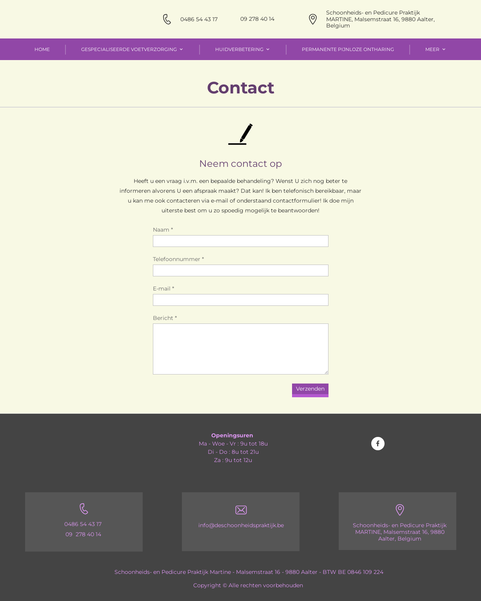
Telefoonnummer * (178, 259)
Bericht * (165, 318)
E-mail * (163, 288)
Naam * (163, 229)
